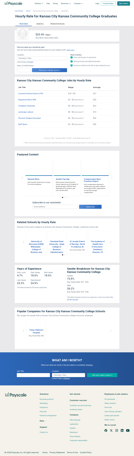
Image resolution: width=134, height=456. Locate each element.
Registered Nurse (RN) (27, 100)
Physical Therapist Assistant (29, 118)
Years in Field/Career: (25, 66)
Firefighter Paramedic (26, 106)
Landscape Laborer (25, 112)
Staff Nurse (22, 124)
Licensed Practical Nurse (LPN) (30, 93)
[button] (23, 23)
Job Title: (20, 371)
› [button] (112, 177)
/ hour (47, 35)
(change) (30, 62)
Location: (20, 55)
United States (19, 11)
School (28, 11)
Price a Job (92, 23)
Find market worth (109, 23)
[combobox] (42, 58)
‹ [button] (22, 177)
